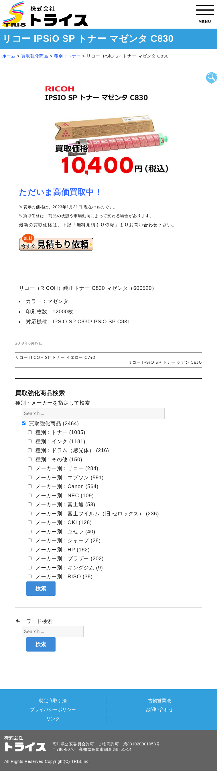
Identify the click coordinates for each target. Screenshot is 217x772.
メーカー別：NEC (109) (61, 495)
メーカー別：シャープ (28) (64, 540)
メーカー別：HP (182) (59, 550)
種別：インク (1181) (56, 441)
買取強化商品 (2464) (50, 423)
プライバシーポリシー (53, 709)
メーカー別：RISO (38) (60, 576)
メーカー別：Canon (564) (63, 486)
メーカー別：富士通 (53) (61, 504)
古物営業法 (159, 700)
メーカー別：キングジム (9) (65, 568)
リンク (53, 718)
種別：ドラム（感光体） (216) (68, 450)
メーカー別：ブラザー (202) (66, 558)
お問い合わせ (159, 709)
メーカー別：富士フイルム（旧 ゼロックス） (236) (93, 513)
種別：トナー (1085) (56, 432)
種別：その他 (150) (55, 459)
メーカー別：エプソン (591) (66, 477)
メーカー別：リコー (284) (63, 468)
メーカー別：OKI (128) (60, 522)
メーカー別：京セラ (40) (61, 532)
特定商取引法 (53, 700)
